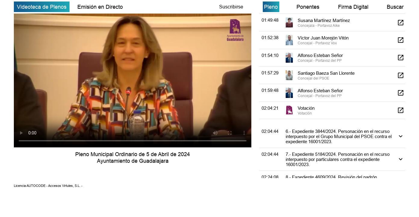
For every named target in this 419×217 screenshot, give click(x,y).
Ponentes (307, 7)
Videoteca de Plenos (42, 7)
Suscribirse (231, 6)
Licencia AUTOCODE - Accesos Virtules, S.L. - (48, 186)
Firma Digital (353, 7)
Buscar (395, 7)
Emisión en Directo (100, 7)
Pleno (271, 7)
